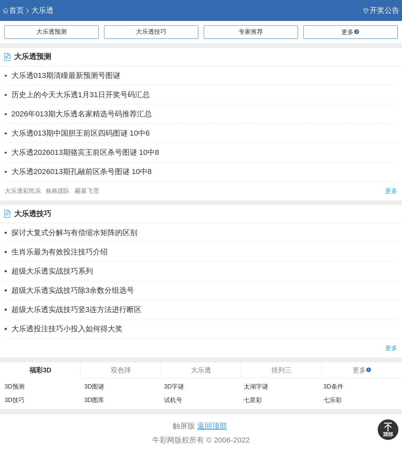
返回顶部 (212, 426)
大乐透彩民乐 (23, 191)
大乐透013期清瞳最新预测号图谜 (65, 75)
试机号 (173, 400)
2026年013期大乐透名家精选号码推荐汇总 (81, 114)
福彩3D (40, 370)
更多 (391, 191)
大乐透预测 (51, 31)
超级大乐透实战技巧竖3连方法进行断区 (76, 309)
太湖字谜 (256, 386)
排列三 (281, 370)
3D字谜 (174, 386)
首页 (13, 10)
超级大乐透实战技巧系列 (52, 271)
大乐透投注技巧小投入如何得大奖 (67, 328)
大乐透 (39, 10)
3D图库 (94, 400)
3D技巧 (14, 400)
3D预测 (14, 386)
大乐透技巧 (151, 31)
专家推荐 (251, 31)
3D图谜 (94, 386)
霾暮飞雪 (87, 191)
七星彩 (253, 400)
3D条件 (333, 386)
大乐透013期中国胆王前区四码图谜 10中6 (80, 133)
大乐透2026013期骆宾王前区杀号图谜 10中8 (85, 152)
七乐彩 (333, 400)
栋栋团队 (58, 191)
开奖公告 (381, 10)
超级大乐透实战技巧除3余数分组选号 (72, 290)
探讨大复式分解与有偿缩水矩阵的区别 (74, 232)
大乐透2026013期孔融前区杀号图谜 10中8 (81, 171)
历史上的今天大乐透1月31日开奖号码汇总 (80, 94)
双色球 (121, 370)
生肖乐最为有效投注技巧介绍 (59, 252)
